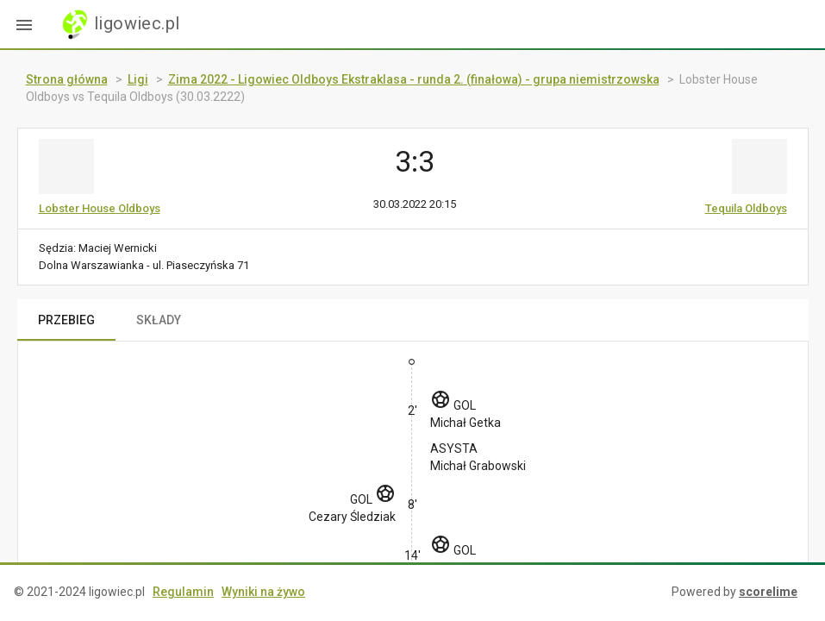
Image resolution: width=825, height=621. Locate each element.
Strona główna (67, 79)
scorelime (768, 592)
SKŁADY (159, 320)
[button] (24, 24)
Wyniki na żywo (263, 592)
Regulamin (183, 592)
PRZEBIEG (66, 320)
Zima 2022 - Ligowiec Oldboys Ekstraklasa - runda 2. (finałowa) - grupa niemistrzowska (413, 79)
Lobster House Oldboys (99, 208)
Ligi (138, 79)
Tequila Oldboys (746, 208)
